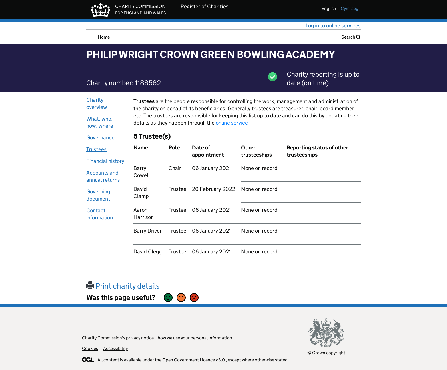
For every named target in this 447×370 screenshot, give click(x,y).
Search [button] (351, 37)
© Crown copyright (326, 352)
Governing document (98, 195)
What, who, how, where (99, 122)
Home (104, 37)
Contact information (99, 214)
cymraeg (349, 8)
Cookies (90, 348)
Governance (100, 137)
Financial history (105, 161)
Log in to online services (333, 25)
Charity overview (96, 103)
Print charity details (122, 286)
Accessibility (115, 348)
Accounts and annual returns (103, 176)
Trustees (96, 149)
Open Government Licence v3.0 (193, 360)
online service (232, 122)
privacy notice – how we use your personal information (179, 338)
